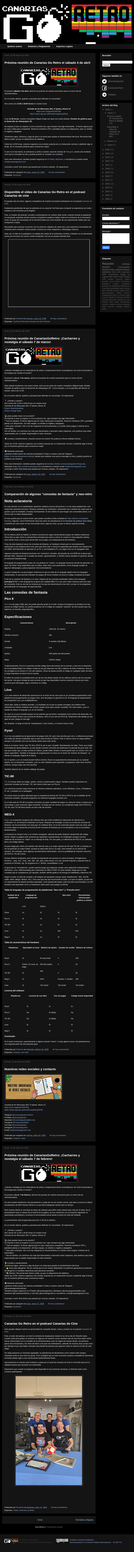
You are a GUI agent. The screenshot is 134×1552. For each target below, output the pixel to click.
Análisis (111, 279)
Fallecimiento (125, 286)
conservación (125, 302)
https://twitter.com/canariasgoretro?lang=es (67, 464)
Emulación (126, 284)
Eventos (126, 269)
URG (119, 272)
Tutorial (127, 277)
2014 (107, 191)
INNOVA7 (109, 290)
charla (15, 1510)
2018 (107, 176)
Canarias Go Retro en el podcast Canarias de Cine (41, 1323)
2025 (107, 149)
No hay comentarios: (57, 172)
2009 (107, 199)
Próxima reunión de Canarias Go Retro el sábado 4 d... (115, 119)
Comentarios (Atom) (54, 1527)
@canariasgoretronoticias (22, 1115)
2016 (107, 184)
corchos (119, 304)
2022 (107, 161)
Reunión (108, 263)
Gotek (122, 288)
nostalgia (119, 306)
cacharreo (106, 272)
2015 (107, 187)
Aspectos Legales (64, 46)
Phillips (119, 293)
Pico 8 (6, 604)
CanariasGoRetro (115, 88)
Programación (107, 295)
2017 (107, 180)
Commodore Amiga (116, 274)
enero (110, 145)
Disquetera (106, 284)
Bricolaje (105, 281)
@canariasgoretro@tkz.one (24, 1120)
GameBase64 (114, 288)
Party (121, 277)
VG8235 (127, 297)
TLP (115, 297)
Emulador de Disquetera (111, 286)
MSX (111, 277)
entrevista (23, 1510)
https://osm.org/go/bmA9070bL (48, 111)
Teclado (120, 297)
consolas (16, 1052)
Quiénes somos (14, 46)
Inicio (40, 1520)
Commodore (125, 281)
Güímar (127, 288)
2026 (107, 109)
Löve (6, 695)
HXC (104, 290)
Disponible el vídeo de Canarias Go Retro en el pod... (113, 131)
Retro (112, 269)
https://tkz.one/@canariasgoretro (27, 466)
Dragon (116, 284)
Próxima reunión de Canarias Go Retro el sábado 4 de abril (47, 62)
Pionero (127, 293)
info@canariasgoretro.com (15, 162)
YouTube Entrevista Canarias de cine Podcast (31, 321)
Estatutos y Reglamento (39, 46)
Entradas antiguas (84, 1520)
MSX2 (115, 277)
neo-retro (25, 1052)
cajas (111, 302)
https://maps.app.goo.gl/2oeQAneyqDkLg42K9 (23, 1110)
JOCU (127, 290)
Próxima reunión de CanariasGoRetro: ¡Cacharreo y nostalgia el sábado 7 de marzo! (42, 340)
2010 (107, 195)
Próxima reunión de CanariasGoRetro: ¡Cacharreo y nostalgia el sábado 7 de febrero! (42, 1157)
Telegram (69, 152)
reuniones (17, 175)
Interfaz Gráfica (119, 290)
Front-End (105, 288)
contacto (16, 1138)
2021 (107, 165)
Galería (118, 269)
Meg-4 (7, 820)
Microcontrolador (108, 293)
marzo (110, 113)
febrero (110, 141)
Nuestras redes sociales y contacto (30, 1069)
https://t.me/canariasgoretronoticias (19, 456)
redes (23, 1138)
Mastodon (59, 159)
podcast (31, 1510)
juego (104, 306)
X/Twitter (50, 159)
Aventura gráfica (123, 279)
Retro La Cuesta (119, 295)
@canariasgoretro (19, 1117)
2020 (107, 169)
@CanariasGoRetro (21, 1122)
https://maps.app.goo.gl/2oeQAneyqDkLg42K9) (49, 114)
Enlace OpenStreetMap (13, 408)
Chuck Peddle (114, 281)
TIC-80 (7, 782)
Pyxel (6, 736)
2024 (107, 153)
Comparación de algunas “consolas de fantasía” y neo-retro (48, 494)
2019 (107, 172)
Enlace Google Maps (12, 411)
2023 (107, 157)
